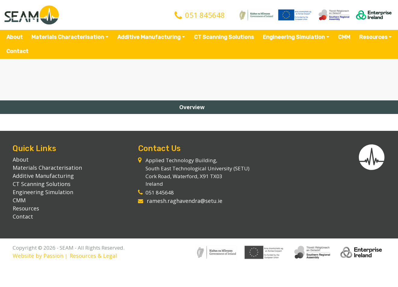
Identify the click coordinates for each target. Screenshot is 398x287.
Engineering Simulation (293, 39)
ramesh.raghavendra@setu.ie (186, 212)
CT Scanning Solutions (224, 39)
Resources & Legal (96, 276)
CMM (344, 39)
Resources (373, 39)
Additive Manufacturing (149, 39)
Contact (18, 53)
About (15, 39)
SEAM (33, 16)
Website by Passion (40, 276)
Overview (199, 113)
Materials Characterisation (68, 39)
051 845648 (205, 16)
